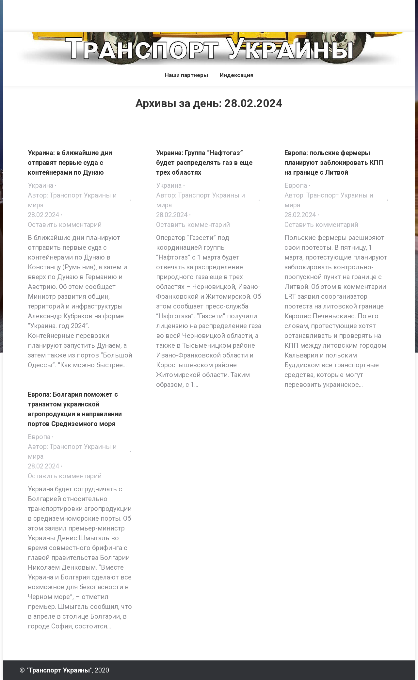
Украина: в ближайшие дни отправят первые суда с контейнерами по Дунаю (70, 162)
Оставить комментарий (65, 225)
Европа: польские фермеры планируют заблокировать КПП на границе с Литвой (333, 162)
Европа (295, 185)
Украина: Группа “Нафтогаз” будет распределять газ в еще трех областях (204, 162)
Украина (40, 185)
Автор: (72, 200)
